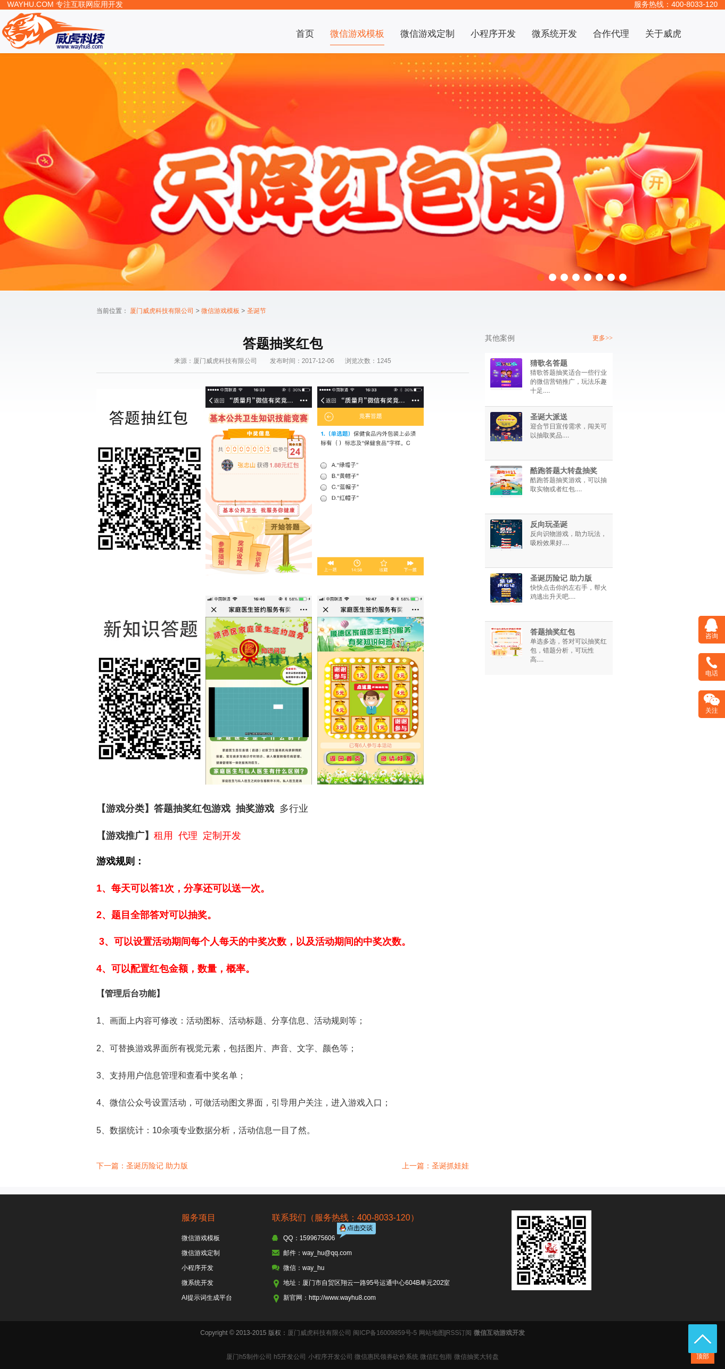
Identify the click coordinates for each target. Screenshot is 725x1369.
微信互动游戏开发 (499, 1333)
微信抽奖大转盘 (476, 1356)
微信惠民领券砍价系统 (386, 1356)
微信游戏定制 (427, 34)
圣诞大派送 (548, 417)
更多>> (602, 338)
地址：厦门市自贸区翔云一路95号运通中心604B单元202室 (366, 1282)
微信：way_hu (303, 1268)
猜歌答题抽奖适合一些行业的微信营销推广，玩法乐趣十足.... (568, 381)
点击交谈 (357, 1231)
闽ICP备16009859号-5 (385, 1333)
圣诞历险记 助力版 (561, 578)
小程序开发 (493, 34)
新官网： (296, 1297)
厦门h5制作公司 (248, 1356)
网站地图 (431, 1333)
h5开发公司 (290, 1356)
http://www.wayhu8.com (342, 1297)
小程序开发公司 (330, 1356)
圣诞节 (256, 311)
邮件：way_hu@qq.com (317, 1253)
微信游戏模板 (357, 34)
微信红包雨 (436, 1356)
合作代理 (611, 34)
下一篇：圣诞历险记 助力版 (142, 1165)
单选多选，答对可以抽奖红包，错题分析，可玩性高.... (568, 650)
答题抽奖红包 (552, 632)
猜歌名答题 (548, 363)
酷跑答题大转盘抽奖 (563, 470)
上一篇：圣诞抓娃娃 (435, 1165)
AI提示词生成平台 (207, 1297)
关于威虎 (663, 34)
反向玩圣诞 (548, 524)
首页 (305, 34)
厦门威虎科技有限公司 (162, 311)
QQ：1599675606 (309, 1238)
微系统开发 (554, 34)
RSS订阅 (459, 1333)
